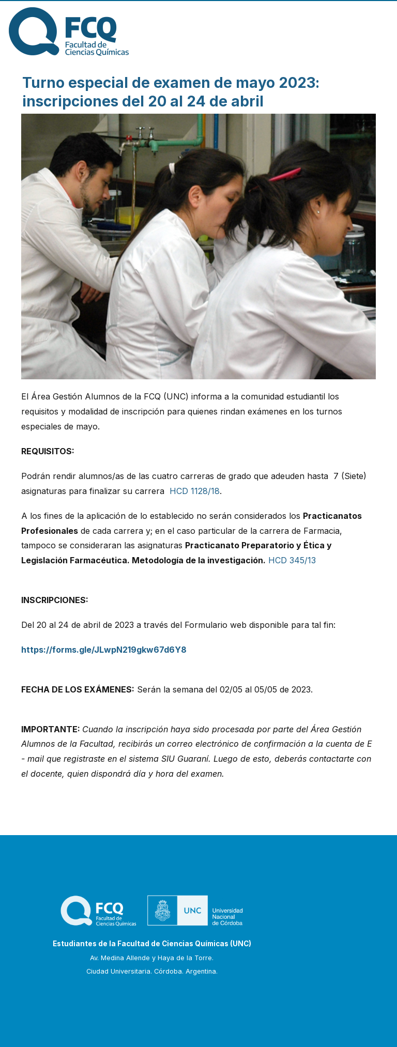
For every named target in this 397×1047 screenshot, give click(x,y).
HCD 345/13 (292, 560)
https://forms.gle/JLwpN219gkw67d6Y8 (104, 649)
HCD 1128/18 (195, 491)
